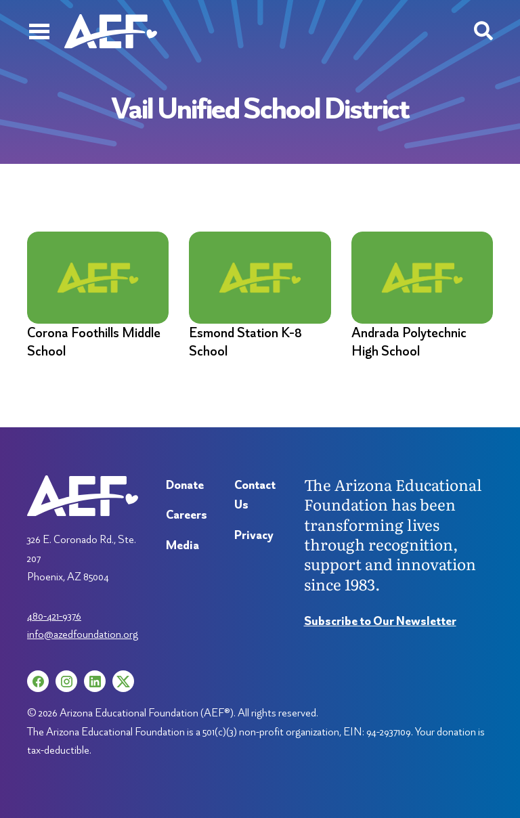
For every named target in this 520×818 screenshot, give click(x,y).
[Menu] (39, 31)
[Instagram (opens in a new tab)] (66, 681)
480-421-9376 (54, 615)
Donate (185, 484)
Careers (186, 514)
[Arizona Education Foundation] (110, 31)
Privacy (254, 534)
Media (182, 545)
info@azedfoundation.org (82, 633)
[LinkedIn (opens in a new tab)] (95, 681)
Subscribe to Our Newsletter (380, 620)
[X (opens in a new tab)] (123, 681)
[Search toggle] (483, 31)
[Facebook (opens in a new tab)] (38, 681)
